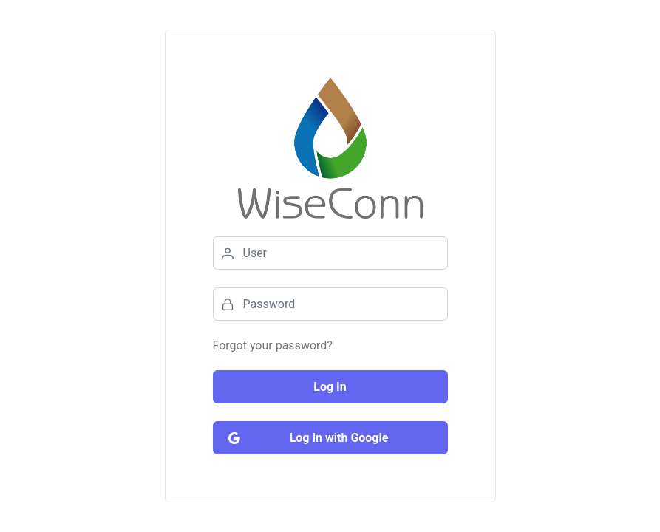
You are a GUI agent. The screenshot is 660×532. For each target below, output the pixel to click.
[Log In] (330, 386)
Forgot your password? (273, 345)
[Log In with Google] (330, 437)
